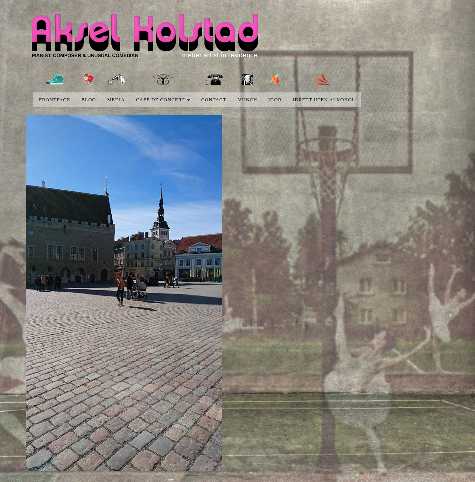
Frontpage (54, 99)
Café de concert (163, 99)
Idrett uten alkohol (324, 99)
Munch (247, 99)
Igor (275, 99)
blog (88, 99)
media (116, 99)
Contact (213, 99)
